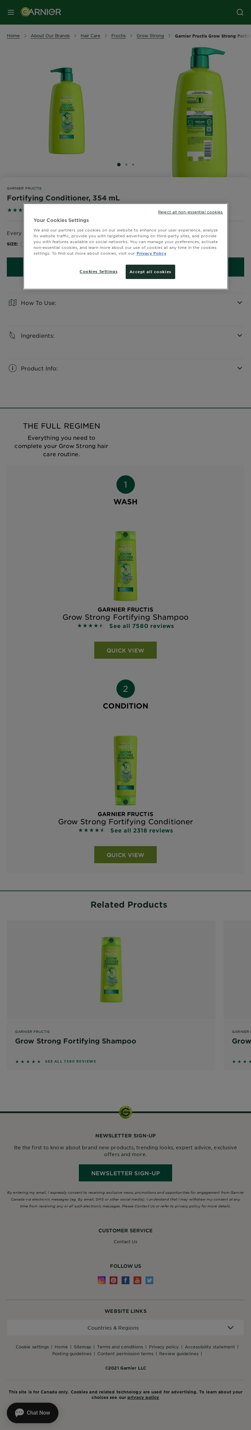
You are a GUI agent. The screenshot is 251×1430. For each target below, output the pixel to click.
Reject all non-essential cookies (190, 211)
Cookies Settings (98, 271)
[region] (125, 246)
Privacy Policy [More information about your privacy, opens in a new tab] (151, 253)
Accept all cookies (150, 271)
